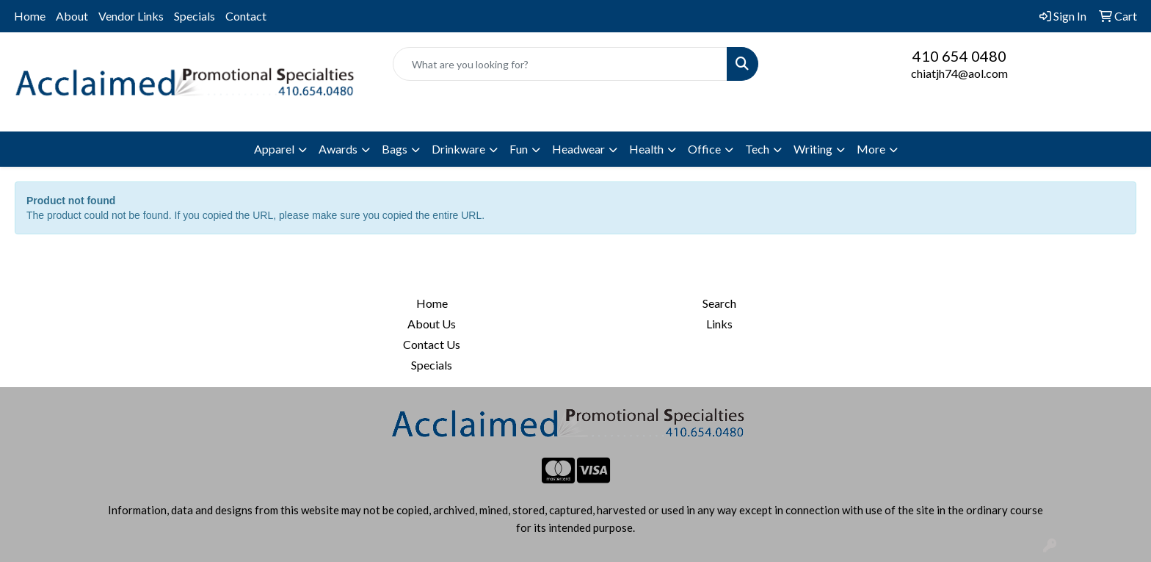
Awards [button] (338, 149)
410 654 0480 (959, 56)
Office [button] (704, 149)
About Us (431, 324)
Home (30, 16)
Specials (194, 16)
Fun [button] (518, 149)
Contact (245, 16)
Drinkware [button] (458, 149)
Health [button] (646, 149)
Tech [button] (757, 149)
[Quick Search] (560, 64)
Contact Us (431, 344)
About (72, 16)
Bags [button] (394, 149)
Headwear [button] (578, 149)
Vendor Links (131, 16)
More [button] (871, 149)
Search (719, 303)
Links (719, 324)
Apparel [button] (274, 149)
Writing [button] (813, 149)
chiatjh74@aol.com (959, 73)
